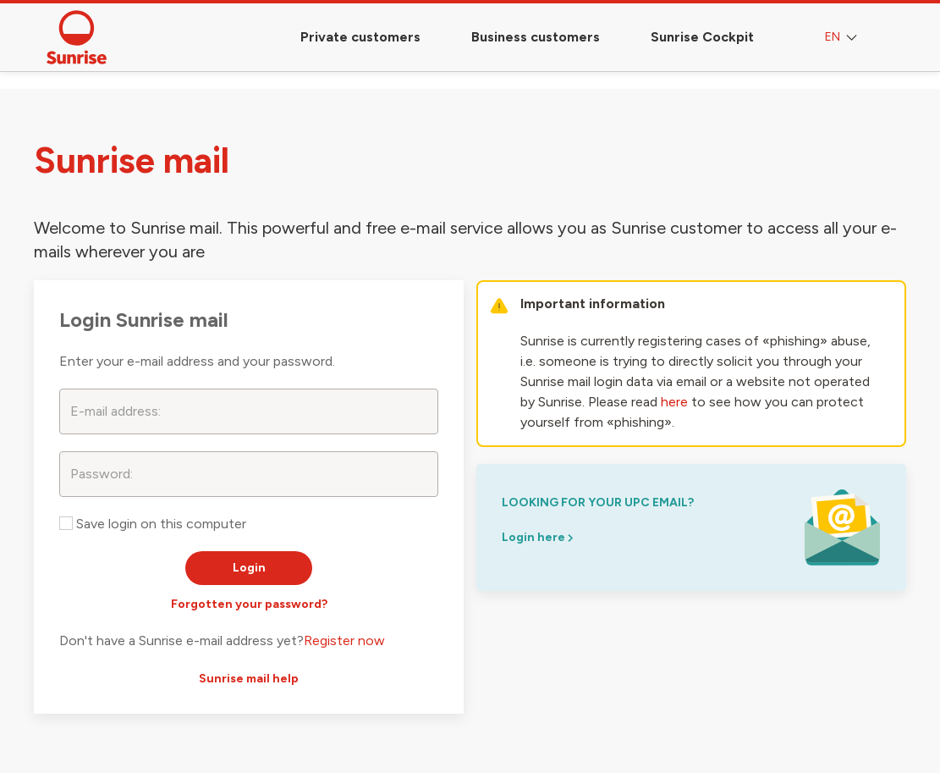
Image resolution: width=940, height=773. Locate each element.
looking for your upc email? (598, 502)
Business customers (535, 37)
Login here (537, 537)
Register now (344, 640)
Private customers (360, 37)
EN (842, 38)
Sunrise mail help (249, 678)
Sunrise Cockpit (702, 37)
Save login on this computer (152, 524)
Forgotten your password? (249, 604)
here (674, 402)
